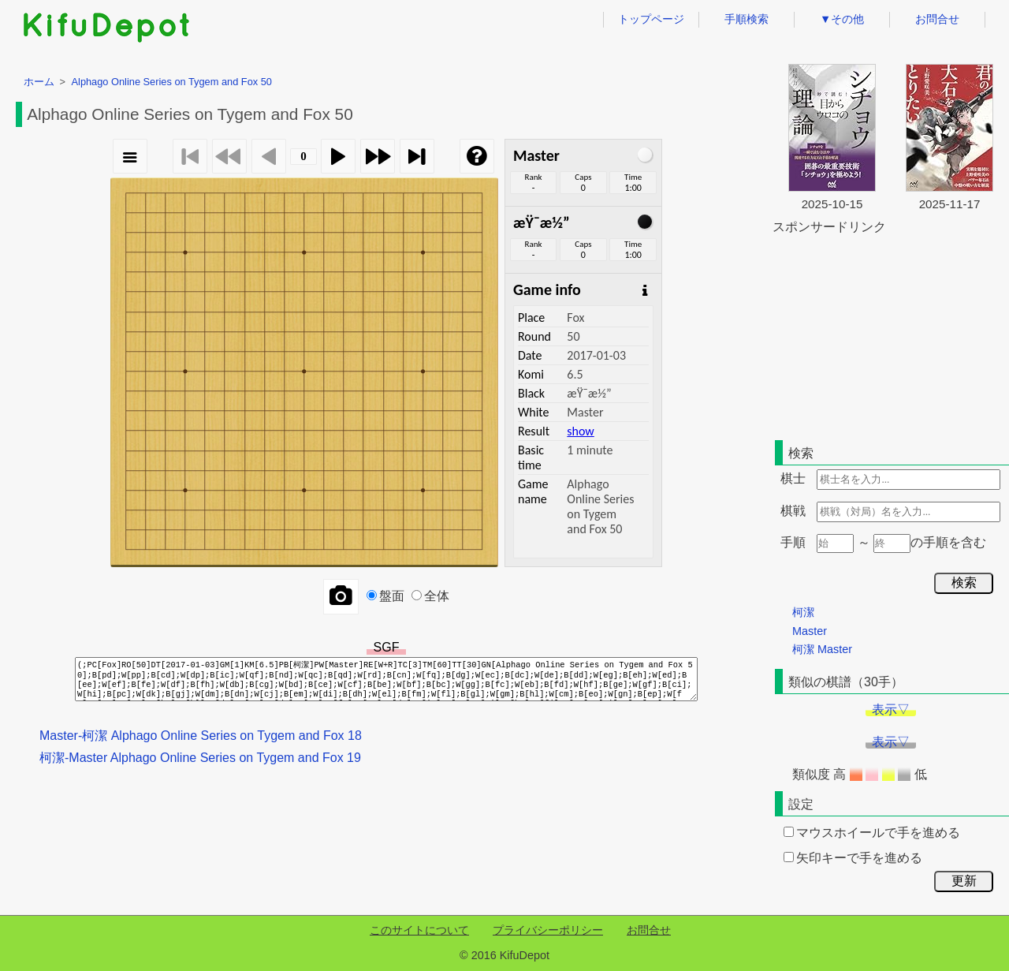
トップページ (651, 19)
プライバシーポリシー (548, 930)
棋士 (793, 478)
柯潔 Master (822, 649)
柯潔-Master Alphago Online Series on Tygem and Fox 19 (200, 757)
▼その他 (842, 19)
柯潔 (803, 612)
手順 (793, 542)
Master (809, 631)
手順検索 (746, 19)
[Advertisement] (891, 334)
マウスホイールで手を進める (872, 832)
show (580, 431)
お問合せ (937, 19)
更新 (964, 880)
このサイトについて (419, 930)
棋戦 (793, 510)
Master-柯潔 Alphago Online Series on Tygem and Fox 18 (200, 735)
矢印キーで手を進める (853, 858)
